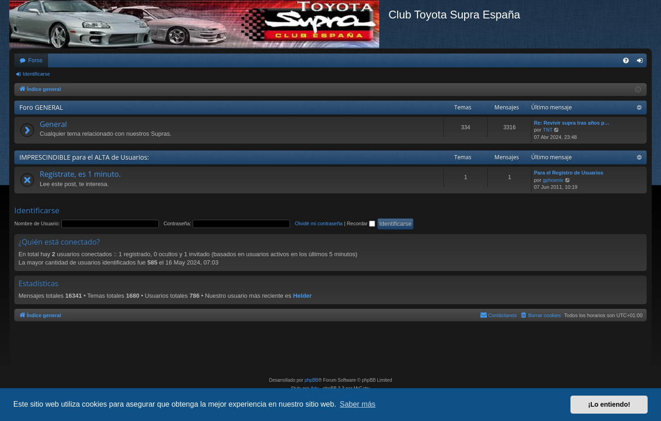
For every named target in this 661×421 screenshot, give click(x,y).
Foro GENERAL (41, 107)
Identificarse (36, 74)
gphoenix (553, 180)
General (53, 124)
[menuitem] (626, 60)
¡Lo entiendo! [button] (609, 404)
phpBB (311, 380)
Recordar (361, 223)
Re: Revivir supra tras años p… (571, 123)
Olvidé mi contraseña (318, 223)
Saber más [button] (358, 404)
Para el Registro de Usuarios (568, 172)
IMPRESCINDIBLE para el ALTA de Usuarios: (84, 157)
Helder (302, 295)
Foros (35, 60)
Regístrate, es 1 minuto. (80, 174)
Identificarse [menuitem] (642, 62)
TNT (547, 129)
